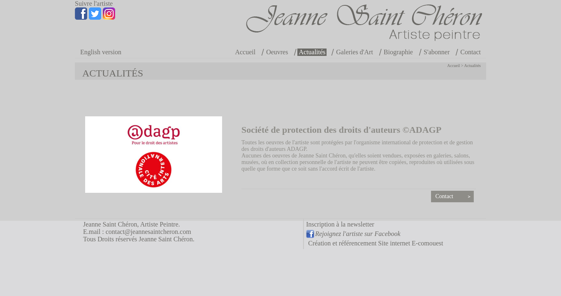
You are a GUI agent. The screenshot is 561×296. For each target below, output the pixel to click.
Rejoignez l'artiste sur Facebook (357, 233)
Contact (470, 52)
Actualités (312, 52)
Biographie (398, 52)
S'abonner (437, 52)
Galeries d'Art (354, 52)
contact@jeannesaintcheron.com (148, 231)
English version (100, 52)
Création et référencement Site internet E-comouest (375, 243)
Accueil (245, 52)
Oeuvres (277, 52)
